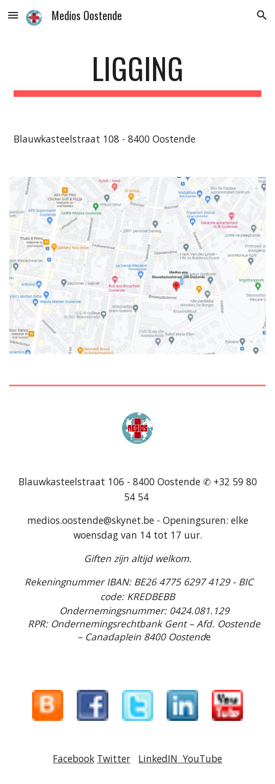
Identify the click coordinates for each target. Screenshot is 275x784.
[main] (137, 73)
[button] (13, 15)
